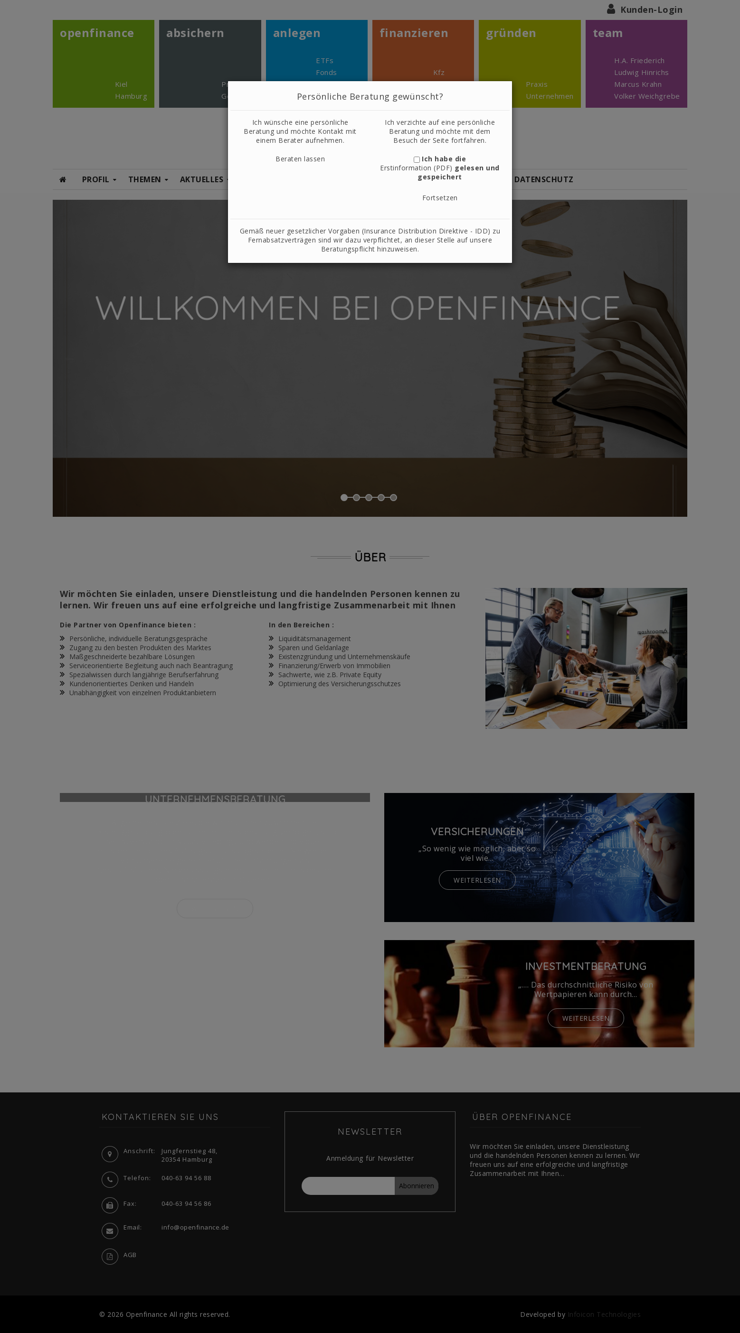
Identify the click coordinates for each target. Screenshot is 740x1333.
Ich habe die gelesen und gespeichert (440, 167)
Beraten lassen (300, 158)
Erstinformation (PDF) (416, 167)
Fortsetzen (440, 197)
